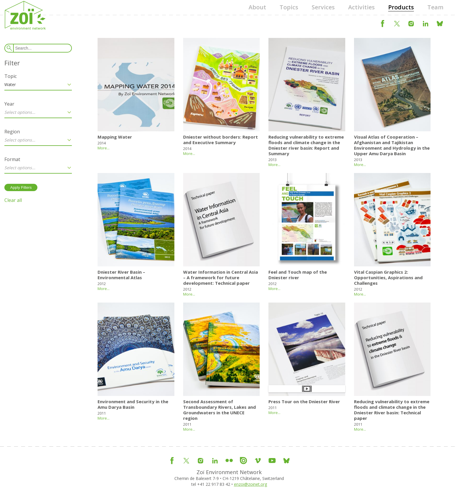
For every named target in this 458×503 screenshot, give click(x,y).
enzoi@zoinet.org (250, 484)
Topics (289, 7)
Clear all (13, 200)
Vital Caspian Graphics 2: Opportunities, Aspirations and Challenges (388, 277)
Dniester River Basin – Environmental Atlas (121, 274)
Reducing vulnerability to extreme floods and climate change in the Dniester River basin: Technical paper (391, 410)
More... (104, 148)
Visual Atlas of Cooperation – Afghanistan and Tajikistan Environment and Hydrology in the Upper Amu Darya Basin (392, 145)
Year (9, 104)
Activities (361, 7)
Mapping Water (115, 137)
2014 (102, 143)
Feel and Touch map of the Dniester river (297, 274)
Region (12, 131)
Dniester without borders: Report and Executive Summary (220, 139)
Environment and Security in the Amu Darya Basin (133, 404)
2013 (272, 159)
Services (323, 7)
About (257, 7)
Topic (10, 76)
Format (12, 159)
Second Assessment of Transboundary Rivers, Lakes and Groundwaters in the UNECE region (219, 410)
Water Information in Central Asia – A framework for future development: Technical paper (220, 277)
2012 (102, 283)
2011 (102, 413)
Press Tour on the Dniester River (304, 401)
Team (435, 7)
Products (401, 7)
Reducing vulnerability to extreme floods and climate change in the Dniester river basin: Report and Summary (306, 145)
